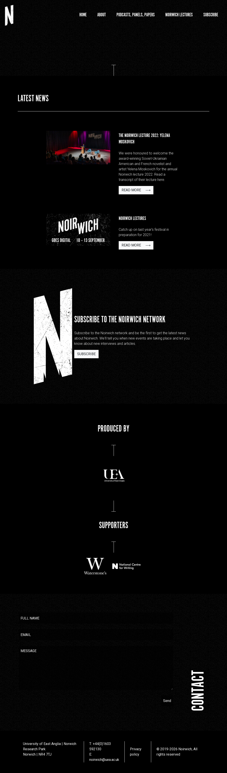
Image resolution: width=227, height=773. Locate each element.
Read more (136, 190)
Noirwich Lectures (179, 15)
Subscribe (210, 15)
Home (83, 15)
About (101, 15)
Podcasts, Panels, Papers (135, 15)
